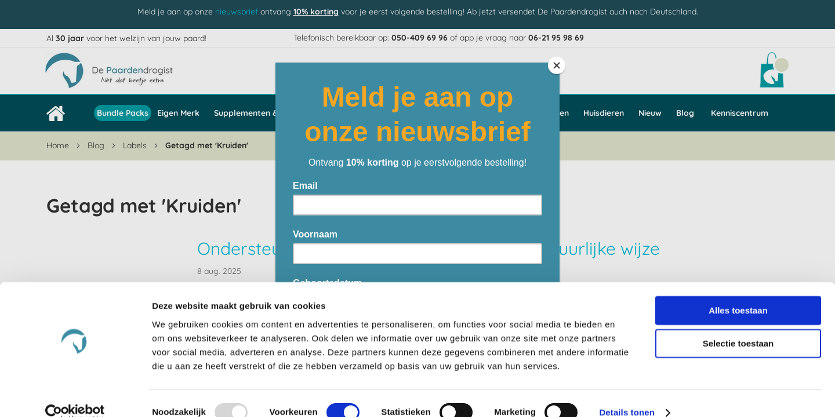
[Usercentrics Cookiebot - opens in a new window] (75, 394)
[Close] (556, 65)
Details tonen (626, 394)
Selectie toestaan (738, 325)
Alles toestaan (738, 292)
